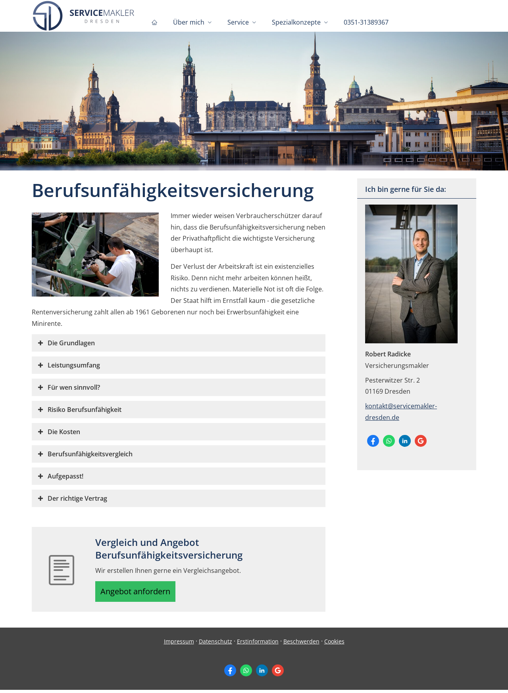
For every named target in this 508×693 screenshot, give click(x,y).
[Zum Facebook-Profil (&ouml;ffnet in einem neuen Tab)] (373, 441)
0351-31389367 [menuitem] (366, 22)
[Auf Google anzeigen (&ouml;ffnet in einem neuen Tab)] (421, 441)
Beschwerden (301, 644)
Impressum (179, 644)
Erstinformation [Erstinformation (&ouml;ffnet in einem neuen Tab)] (258, 644)
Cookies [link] (334, 644)
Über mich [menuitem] (188, 22)
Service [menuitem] (238, 22)
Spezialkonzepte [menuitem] (296, 22)
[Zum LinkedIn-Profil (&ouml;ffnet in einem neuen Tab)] (405, 441)
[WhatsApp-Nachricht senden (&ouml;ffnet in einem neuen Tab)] (389, 441)
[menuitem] (154, 22)
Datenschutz (215, 644)
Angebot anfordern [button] (139, 593)
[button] (71, 343)
